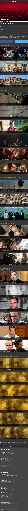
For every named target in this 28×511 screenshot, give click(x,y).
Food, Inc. (2, 476)
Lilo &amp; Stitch (3, 468)
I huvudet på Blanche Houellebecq (5, 453)
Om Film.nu (2, 494)
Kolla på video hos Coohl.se (7, 223)
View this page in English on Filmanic (6, 26)
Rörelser (2, 454)
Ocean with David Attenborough (4, 458)
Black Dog (2, 451)
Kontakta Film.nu (3, 495)
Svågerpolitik (2, 509)
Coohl (1, 501)
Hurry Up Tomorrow (3, 466)
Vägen (1, 479)
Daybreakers (2, 480)
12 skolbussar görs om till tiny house (5, 502)
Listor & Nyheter (4, 91)
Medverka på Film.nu (3, 497)
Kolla (1, 504)
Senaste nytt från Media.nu (7, 45)
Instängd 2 (2, 487)
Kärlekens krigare (3, 474)
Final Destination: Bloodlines (4, 465)
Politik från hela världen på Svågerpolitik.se (11, 178)
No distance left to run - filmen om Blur (5, 481)
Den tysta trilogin (3, 461)
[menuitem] (1, 446)
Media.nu (2, 508)
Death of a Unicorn (3, 460)
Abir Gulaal (2, 459)
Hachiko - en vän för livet (4, 482)
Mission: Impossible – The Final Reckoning (6, 467)
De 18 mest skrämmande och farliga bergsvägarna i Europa (7, 503)
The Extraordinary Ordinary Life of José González (6, 475)
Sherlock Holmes (3, 488)
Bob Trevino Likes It (3, 452)
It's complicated (2, 483)
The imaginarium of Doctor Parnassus (5, 489)
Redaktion (2, 496)
